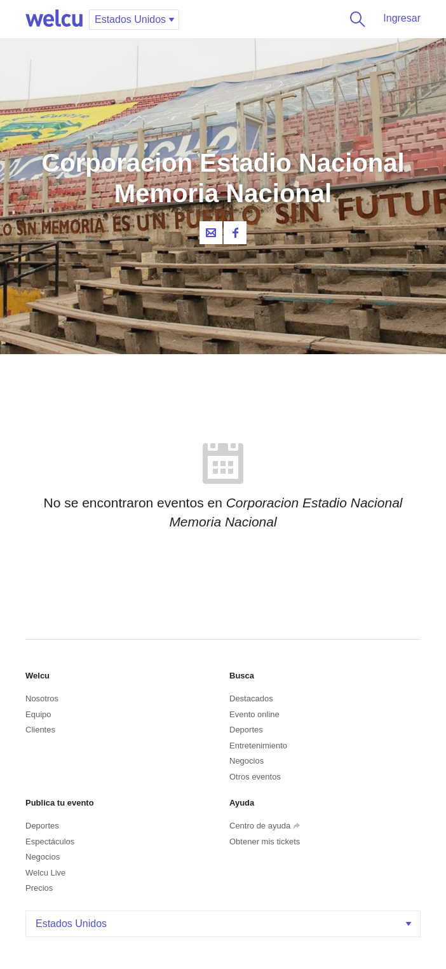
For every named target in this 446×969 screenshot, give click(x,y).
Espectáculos (49, 841)
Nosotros (41, 698)
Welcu (54, 19)
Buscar (355, 19)
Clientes (40, 729)
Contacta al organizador (211, 233)
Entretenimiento (258, 745)
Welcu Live (45, 872)
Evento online (254, 714)
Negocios (246, 761)
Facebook (235, 233)
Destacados (251, 698)
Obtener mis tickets (264, 841)
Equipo (38, 714)
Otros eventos (255, 776)
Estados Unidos (225, 923)
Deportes (246, 729)
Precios (39, 888)
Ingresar (402, 18)
